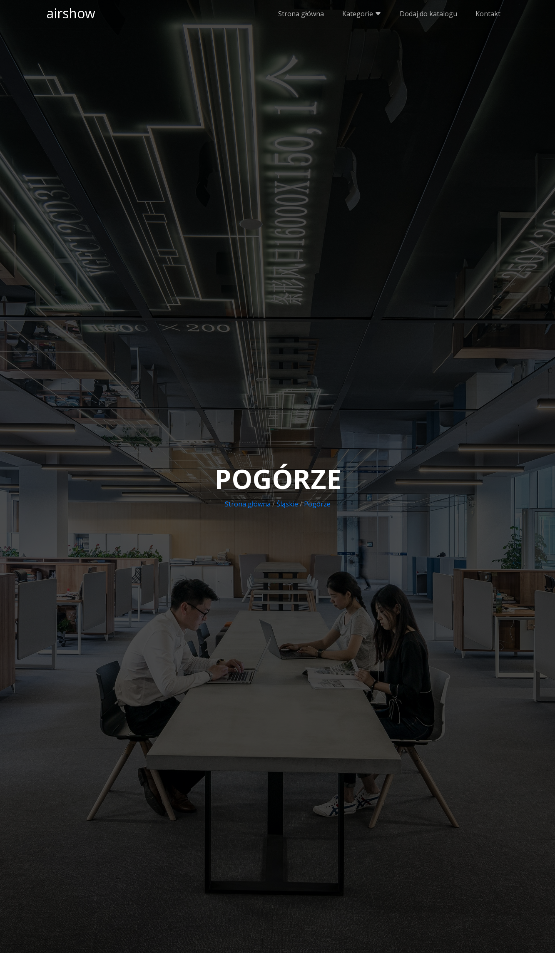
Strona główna (301, 13)
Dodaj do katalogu (428, 13)
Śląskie (287, 504)
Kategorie (361, 13)
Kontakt (487, 13)
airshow (71, 13)
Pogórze (317, 504)
